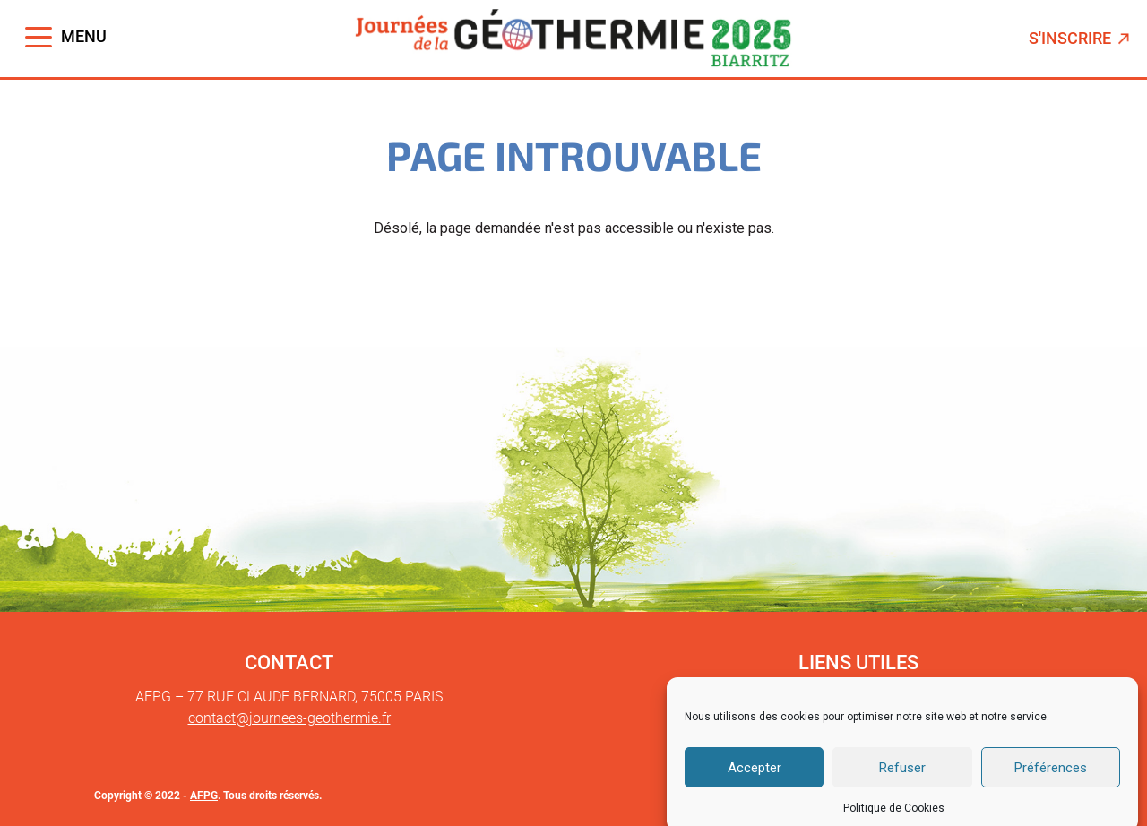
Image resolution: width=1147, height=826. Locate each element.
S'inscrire (1081, 38)
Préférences (1050, 776)
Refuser (902, 776)
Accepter (754, 776)
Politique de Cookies (893, 817)
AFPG (204, 795)
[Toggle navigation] (65, 37)
